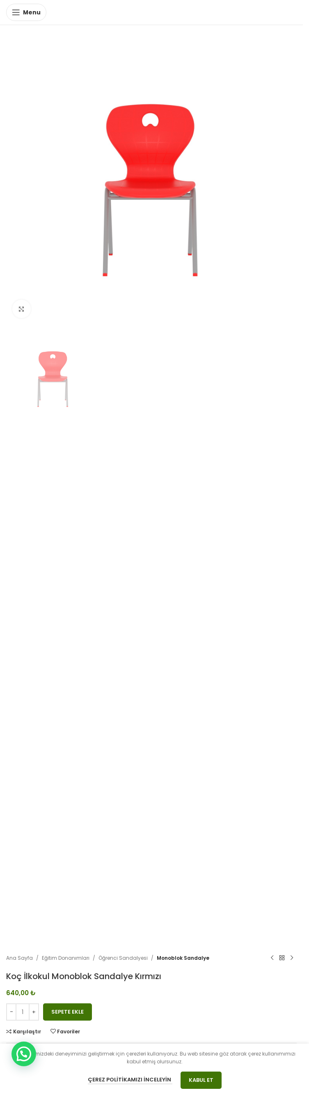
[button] (23, 1054)
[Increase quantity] (34, 1012)
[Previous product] (272, 958)
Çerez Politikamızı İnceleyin (130, 1079)
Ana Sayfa (19, 957)
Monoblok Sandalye (183, 957)
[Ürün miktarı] (22, 1012)
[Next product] (292, 958)
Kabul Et (201, 1080)
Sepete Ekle (67, 1012)
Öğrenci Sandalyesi (123, 957)
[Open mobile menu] (26, 12)
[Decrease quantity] (11, 1012)
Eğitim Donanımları (65, 957)
